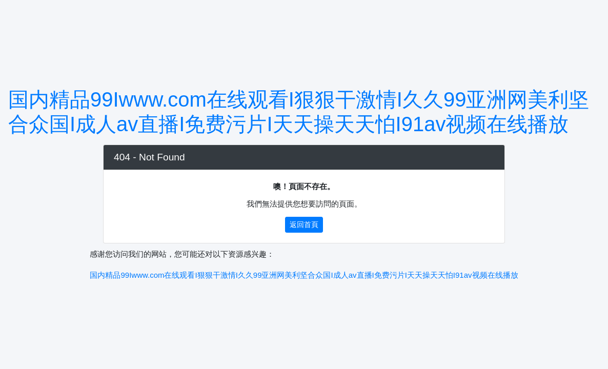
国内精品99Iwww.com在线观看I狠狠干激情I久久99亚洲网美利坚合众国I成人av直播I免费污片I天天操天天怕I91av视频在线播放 (304, 275)
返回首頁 (304, 224)
